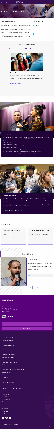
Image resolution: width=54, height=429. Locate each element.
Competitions (5, 377)
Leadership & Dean (6, 394)
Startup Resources (9, 48)
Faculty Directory (27, 328)
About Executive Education (7, 364)
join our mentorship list (32, 153)
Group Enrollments (6, 359)
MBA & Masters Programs (7, 340)
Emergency (4, 413)
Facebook (36, 25)
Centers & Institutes (6, 399)
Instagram (36, 29)
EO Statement (5, 408)
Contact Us (27, 324)
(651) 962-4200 (5, 311)
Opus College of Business (7, 2)
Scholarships (4, 375)
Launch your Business (16, 83)
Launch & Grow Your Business (8, 382)
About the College (5, 391)
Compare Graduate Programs (8, 345)
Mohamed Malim (42, 261)
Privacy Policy (5, 411)
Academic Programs (6, 372)
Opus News (4, 401)
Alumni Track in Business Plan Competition (25, 49)
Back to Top (50, 426)
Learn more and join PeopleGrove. (10, 237)
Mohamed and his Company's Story (40, 275)
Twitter (35, 34)
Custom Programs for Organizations (9, 362)
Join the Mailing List (35, 237)
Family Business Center (44, 48)
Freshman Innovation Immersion (33, 149)
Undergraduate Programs (7, 347)
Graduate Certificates (6, 343)
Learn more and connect (13, 210)
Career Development (6, 379)
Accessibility (4, 410)
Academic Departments (7, 396)
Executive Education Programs (8, 357)
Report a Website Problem (7, 407)
